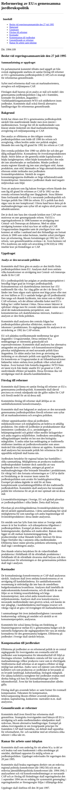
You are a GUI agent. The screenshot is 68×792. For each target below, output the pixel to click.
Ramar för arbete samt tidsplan (23, 43)
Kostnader (14, 35)
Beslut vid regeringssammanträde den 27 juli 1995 (31, 24)
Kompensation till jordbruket (22, 37)
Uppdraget (14, 30)
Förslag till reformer (18, 32)
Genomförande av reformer (21, 40)
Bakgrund (13, 27)
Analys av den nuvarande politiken (20, 260)
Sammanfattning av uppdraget (18, 62)
